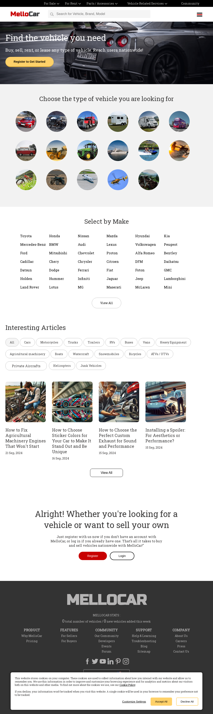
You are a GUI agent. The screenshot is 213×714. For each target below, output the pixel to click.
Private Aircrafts (26, 366)
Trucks (73, 342)
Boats (59, 354)
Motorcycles (49, 342)
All (12, 342)
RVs (112, 342)
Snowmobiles (109, 354)
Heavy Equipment (173, 342)
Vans (146, 342)
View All (106, 472)
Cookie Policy (127, 685)
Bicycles (135, 354)
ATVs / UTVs (160, 354)
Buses (129, 342)
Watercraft (81, 354)
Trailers (94, 342)
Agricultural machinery (27, 354)
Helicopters (62, 366)
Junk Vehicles (91, 366)
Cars (27, 342)
